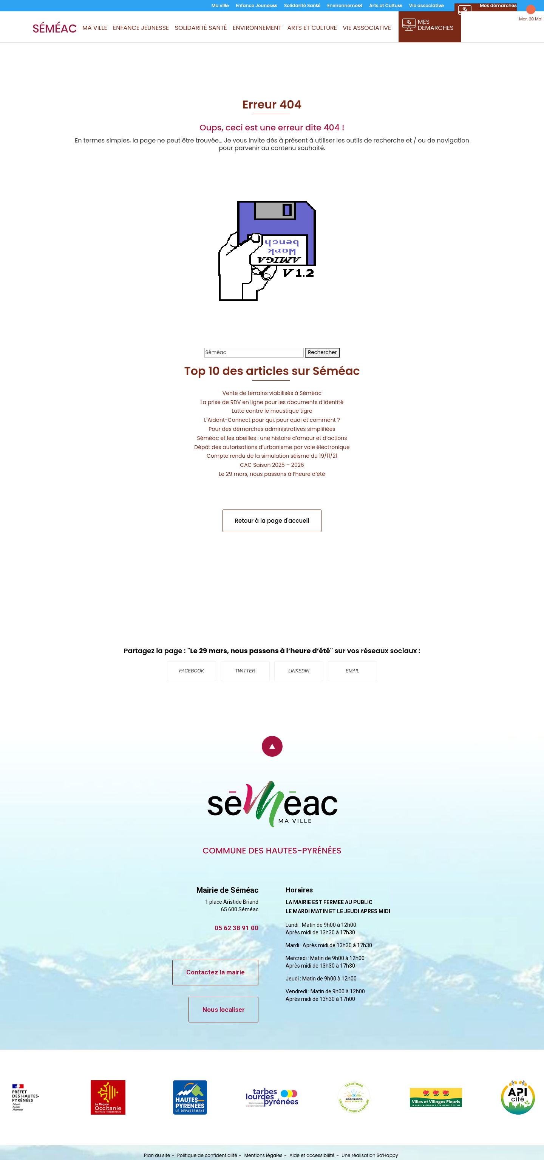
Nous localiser (223, 1009)
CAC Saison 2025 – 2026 (272, 465)
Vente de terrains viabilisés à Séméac (272, 393)
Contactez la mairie (215, 972)
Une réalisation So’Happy (370, 1155)
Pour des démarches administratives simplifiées (272, 429)
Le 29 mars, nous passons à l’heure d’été (272, 474)
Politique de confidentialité (207, 1155)
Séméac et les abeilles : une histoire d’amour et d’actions (272, 438)
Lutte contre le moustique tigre (272, 411)
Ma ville (220, 6)
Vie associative (426, 6)
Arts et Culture (385, 6)
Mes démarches (498, 6)
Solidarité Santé (302, 6)
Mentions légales (263, 1155)
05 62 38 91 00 (236, 928)
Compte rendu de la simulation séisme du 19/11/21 (272, 456)
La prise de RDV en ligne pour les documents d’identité (272, 402)
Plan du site (157, 1155)
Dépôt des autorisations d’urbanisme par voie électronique (271, 447)
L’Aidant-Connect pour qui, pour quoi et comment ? (272, 420)
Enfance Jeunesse (256, 6)
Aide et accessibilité (311, 1155)
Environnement (344, 6)
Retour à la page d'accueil (272, 521)
